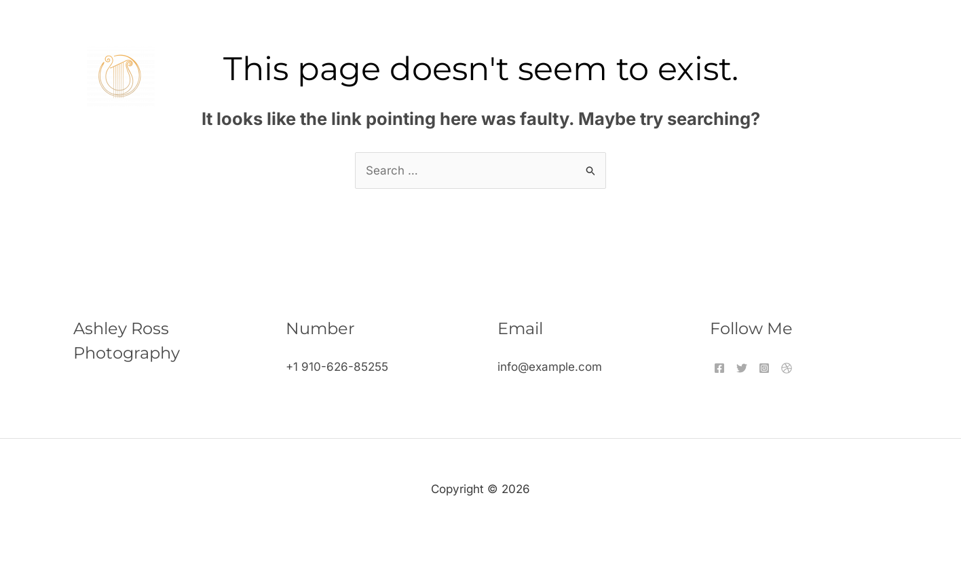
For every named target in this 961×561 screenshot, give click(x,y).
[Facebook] (719, 368)
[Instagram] (764, 368)
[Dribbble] (786, 368)
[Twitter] (741, 368)
